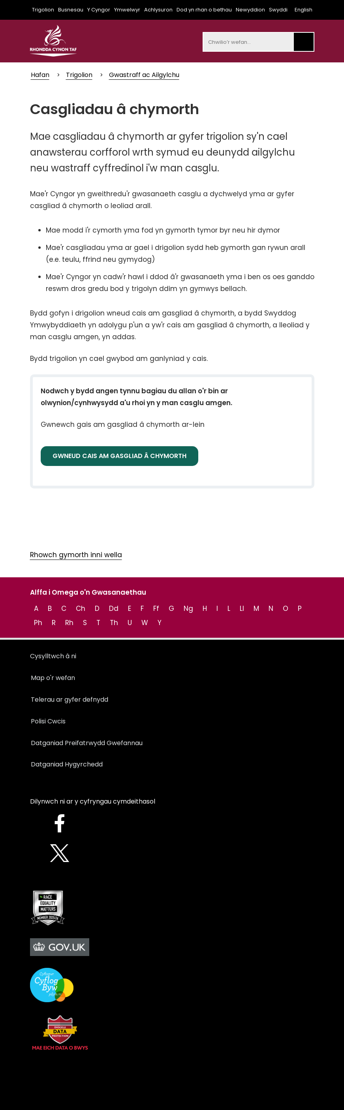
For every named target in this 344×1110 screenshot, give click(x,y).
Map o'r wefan (53, 677)
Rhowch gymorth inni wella (76, 555)
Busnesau (70, 9)
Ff (156, 608)
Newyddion (250, 9)
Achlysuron (158, 9)
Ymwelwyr (127, 9)
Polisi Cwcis (48, 721)
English (303, 9)
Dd (113, 608)
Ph (38, 622)
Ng (188, 608)
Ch (80, 608)
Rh (69, 622)
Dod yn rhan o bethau (204, 9)
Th (114, 622)
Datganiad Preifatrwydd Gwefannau (87, 743)
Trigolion (43, 9)
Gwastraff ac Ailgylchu (144, 74)
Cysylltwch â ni (53, 656)
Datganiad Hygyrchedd (67, 764)
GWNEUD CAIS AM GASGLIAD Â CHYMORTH (119, 455)
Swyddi (278, 9)
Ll (242, 608)
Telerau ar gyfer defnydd (69, 699)
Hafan (40, 74)
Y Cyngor (98, 9)
